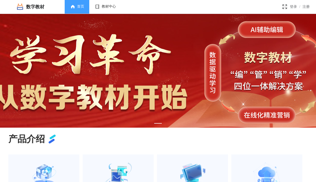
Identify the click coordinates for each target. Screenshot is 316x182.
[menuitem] (77, 7)
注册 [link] (306, 7)
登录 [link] (293, 7)
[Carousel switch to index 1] (158, 123)
